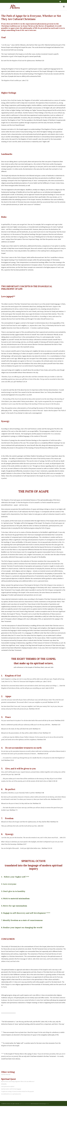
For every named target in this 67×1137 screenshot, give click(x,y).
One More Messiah (5, 1074)
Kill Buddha (4, 1084)
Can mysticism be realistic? (7, 1086)
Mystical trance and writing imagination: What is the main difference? (17, 1081)
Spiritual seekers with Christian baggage (11, 1089)
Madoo (47, 1103)
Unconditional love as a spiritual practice (11, 1094)
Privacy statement (25, 1103)
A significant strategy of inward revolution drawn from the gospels (17, 1091)
